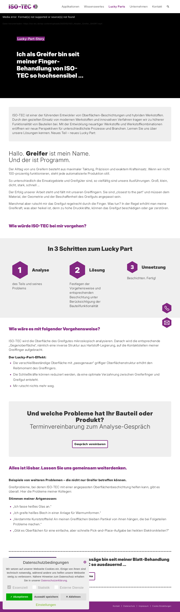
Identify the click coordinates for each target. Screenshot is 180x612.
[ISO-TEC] (23, 6)
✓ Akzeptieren (19, 596)
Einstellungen (46, 605)
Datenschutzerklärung (54, 580)
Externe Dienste (69, 587)
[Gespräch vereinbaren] (90, 444)
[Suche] (168, 6)
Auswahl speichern (46, 596)
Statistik (41, 587)
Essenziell (17, 587)
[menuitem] (70, 6)
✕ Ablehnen (73, 596)
